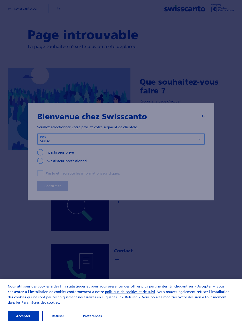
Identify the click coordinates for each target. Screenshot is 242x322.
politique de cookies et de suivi (130, 294)
